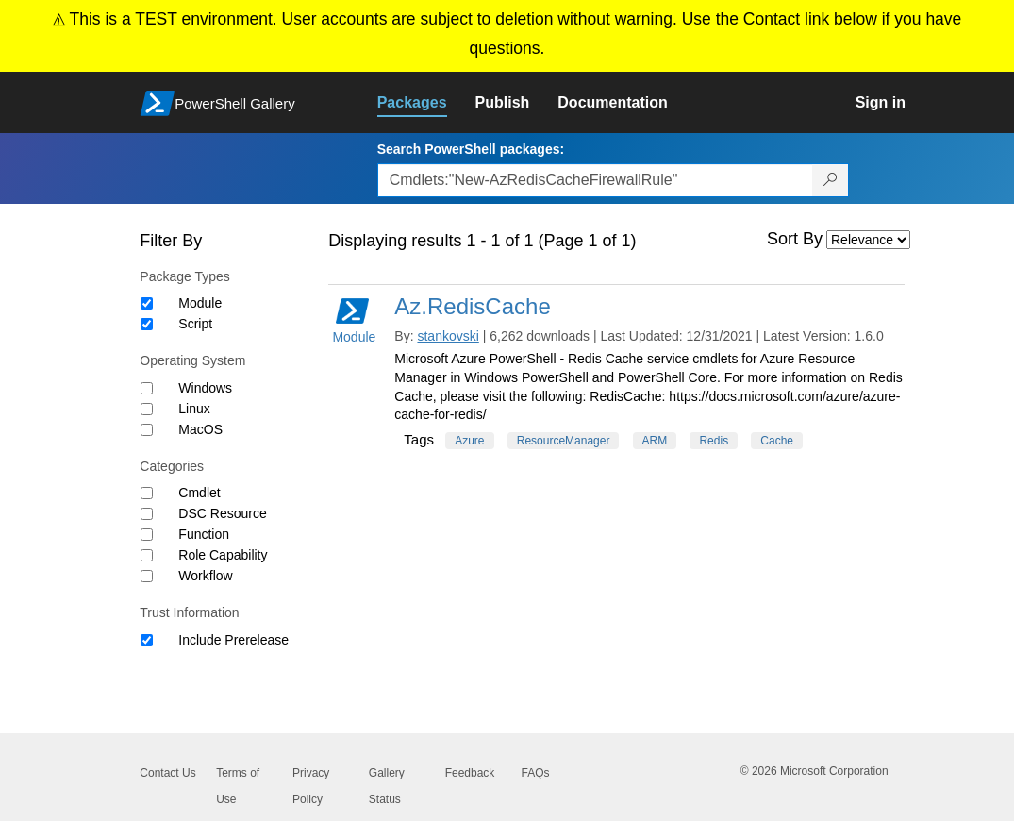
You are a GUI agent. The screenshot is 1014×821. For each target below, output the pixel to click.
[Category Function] (147, 534)
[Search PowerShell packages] (830, 180)
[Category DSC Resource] (147, 514)
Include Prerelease (233, 639)
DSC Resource (222, 513)
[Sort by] (868, 239)
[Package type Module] (147, 303)
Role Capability (222, 554)
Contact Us (167, 772)
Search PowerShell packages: (470, 149)
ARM (655, 440)
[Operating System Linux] (147, 409)
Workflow (205, 575)
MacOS (200, 429)
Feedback (470, 772)
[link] (426, 103)
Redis (713, 440)
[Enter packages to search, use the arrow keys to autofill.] (595, 180)
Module (200, 302)
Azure (469, 440)
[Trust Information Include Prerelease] (147, 640)
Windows (205, 387)
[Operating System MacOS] (147, 430)
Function (203, 534)
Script (195, 323)
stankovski (447, 335)
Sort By (795, 238)
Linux (193, 408)
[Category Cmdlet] (147, 493)
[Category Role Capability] (147, 555)
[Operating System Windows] (147, 388)
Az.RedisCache (472, 306)
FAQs (535, 772)
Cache (776, 440)
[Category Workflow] (147, 576)
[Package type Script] (147, 324)
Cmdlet (199, 492)
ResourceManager (563, 440)
